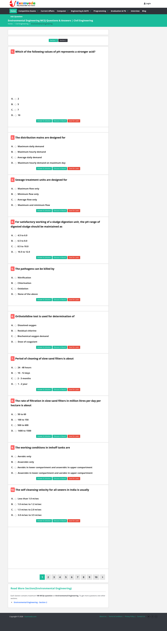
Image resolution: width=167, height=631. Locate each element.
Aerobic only (24, 456)
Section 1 (53, 40)
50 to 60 (22, 414)
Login (147, 3)
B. (12, 104)
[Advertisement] (59, 77)
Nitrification (24, 277)
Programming (101, 11)
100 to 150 (23, 419)
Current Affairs (47, 11)
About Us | (103, 616)
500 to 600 (23, 425)
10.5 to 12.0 (24, 251)
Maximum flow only (28, 188)
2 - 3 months (24, 378)
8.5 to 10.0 (23, 246)
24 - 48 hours (24, 367)
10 (19, 115)
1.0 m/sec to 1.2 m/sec (30, 504)
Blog (144, 11)
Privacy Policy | (130, 616)
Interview (135, 11)
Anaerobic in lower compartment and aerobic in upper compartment (55, 473)
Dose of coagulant (27, 341)
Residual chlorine (27, 330)
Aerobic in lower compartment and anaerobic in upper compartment (55, 467)
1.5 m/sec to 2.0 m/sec (29, 509)
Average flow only (27, 199)
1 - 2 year (23, 384)
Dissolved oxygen (27, 325)
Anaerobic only (26, 462)
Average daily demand (30, 157)
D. (12, 115)
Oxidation (23, 288)
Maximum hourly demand (32, 151)
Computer (62, 11)
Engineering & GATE (81, 11)
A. (12, 98)
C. (12, 109)
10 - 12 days (24, 373)
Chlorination (24, 283)
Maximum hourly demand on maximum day (42, 162)
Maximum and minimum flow (34, 205)
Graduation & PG (119, 11)
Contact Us (141, 616)
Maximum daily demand (31, 146)
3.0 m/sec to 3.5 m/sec (30, 515)
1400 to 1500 (24, 430)
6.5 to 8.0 (22, 240)
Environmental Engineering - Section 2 (30, 602)
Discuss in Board (60, 121)
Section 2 (63, 40)
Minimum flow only (28, 194)
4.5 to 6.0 (22, 235)
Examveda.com (30, 616)
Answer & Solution (44, 121)
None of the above (28, 294)
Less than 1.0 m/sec (28, 498)
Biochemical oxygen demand (33, 336)
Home (13, 11)
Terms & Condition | (116, 616)
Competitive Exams (28, 11)
